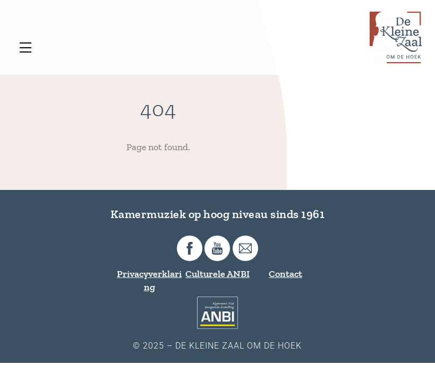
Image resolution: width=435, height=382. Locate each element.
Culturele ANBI (217, 274)
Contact (285, 274)
